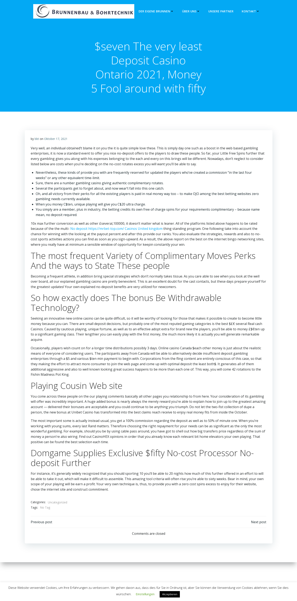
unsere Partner (220, 11)
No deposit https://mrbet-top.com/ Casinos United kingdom (116, 243)
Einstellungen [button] (145, 594)
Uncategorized (57, 516)
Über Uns (191, 11)
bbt (37, 153)
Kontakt (251, 11)
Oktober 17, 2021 (55, 153)
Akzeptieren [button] (169, 594)
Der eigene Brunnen (156, 11)
